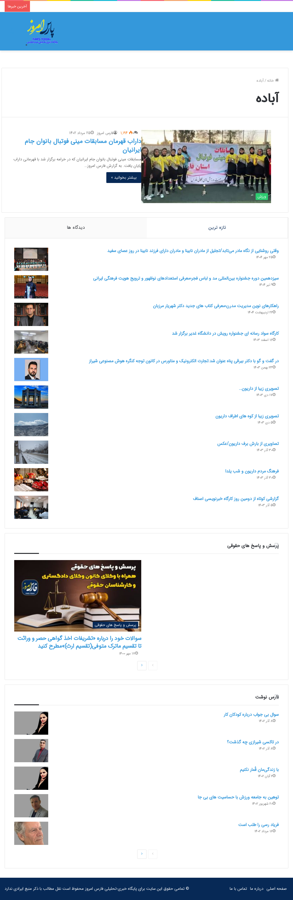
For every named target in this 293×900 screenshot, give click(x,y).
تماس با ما (238, 888)
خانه (273, 80)
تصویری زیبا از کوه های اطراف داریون (247, 416)
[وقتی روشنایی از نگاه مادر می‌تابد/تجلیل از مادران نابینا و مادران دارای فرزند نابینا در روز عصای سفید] (31, 259)
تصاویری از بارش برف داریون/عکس (248, 443)
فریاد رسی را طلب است (258, 824)
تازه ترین (217, 227)
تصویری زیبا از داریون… (259, 388)
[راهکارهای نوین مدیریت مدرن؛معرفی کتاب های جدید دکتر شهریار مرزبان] (31, 314)
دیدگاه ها (76, 227)
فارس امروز (105, 133)
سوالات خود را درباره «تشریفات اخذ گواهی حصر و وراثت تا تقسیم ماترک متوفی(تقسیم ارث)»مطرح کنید (79, 642)
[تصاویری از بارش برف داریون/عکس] (31, 452)
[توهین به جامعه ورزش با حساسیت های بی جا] (31, 805)
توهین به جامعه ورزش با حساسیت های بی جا (238, 797)
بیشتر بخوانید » (124, 177)
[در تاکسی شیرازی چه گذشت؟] (31, 750)
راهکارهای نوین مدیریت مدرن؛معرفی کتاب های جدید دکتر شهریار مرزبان (216, 305)
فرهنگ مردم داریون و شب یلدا (252, 471)
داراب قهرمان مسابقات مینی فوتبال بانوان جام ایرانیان (83, 146)
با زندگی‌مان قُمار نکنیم (259, 769)
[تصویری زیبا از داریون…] (31, 397)
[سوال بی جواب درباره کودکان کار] (31, 723)
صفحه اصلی (276, 888)
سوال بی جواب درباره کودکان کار (251, 714)
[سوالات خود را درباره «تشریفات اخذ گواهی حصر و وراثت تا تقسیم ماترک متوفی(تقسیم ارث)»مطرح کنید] (77, 596)
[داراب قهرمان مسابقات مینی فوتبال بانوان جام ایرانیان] (206, 166)
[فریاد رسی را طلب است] (31, 833)
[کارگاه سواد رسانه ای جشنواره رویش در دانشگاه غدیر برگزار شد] (31, 342)
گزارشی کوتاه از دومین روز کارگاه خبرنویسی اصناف (236, 498)
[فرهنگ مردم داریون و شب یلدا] (31, 479)
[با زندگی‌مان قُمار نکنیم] (31, 778)
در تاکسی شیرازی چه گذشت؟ (253, 742)
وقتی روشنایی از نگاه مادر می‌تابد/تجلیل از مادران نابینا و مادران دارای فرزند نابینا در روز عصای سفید (193, 250)
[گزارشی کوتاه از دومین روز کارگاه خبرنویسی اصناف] (31, 507)
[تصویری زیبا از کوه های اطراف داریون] (31, 424)
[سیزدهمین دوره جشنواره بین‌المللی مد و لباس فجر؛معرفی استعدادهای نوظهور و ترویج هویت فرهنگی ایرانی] (31, 286)
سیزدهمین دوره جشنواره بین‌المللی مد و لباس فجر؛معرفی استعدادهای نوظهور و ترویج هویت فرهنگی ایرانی (186, 278)
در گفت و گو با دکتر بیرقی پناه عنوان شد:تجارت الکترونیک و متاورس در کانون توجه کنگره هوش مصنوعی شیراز (184, 361)
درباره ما (256, 888)
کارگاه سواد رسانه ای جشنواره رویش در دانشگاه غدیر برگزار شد (225, 333)
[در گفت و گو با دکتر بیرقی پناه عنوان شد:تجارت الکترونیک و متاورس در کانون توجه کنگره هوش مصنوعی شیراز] (31, 369)
